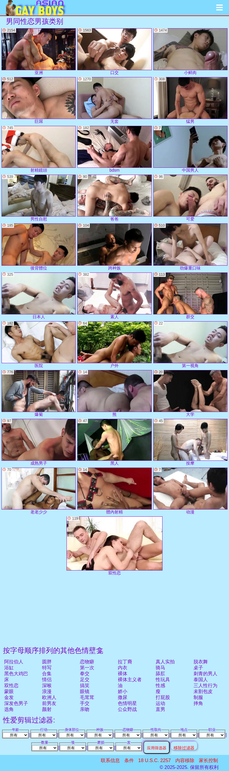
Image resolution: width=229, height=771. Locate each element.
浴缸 (9, 667)
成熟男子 (38, 442)
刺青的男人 (205, 673)
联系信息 (110, 760)
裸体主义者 (130, 679)
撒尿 (122, 697)
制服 (198, 697)
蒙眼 (9, 691)
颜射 (47, 709)
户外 (114, 344)
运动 (160, 703)
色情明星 (127, 703)
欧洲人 (49, 697)
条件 (129, 760)
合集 (47, 673)
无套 (114, 100)
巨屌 (38, 100)
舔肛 (160, 673)
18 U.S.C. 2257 (154, 760)
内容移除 (184, 760)
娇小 (122, 691)
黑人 (114, 442)
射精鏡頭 (38, 149)
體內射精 (114, 491)
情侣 (47, 679)
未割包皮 (203, 691)
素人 (114, 295)
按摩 (190, 442)
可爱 (190, 198)
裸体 (122, 673)
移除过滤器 (184, 747)
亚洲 (38, 51)
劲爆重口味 (190, 246)
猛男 (190, 100)
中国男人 (190, 149)
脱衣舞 (201, 661)
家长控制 (208, 760)
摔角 (198, 703)
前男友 (49, 703)
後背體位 (38, 246)
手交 (84, 703)
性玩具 (163, 679)
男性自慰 (38, 198)
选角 (9, 709)
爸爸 (114, 198)
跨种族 (114, 246)
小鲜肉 (190, 51)
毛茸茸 (87, 697)
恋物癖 (87, 661)
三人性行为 (205, 685)
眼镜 (84, 691)
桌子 (198, 667)
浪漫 (47, 691)
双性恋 (11, 685)
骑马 (160, 667)
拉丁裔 (125, 661)
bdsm (114, 149)
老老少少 (38, 491)
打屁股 (163, 697)
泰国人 (201, 679)
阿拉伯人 (13, 661)
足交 (84, 679)
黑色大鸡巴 (16, 673)
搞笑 (84, 685)
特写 (47, 667)
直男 (160, 709)
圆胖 (47, 661)
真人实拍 (165, 661)
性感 (160, 685)
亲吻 (84, 709)
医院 (38, 344)
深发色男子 (16, 703)
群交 (190, 295)
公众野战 (127, 709)
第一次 (87, 667)
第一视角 (190, 344)
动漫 (190, 491)
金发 (9, 697)
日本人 (38, 295)
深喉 (47, 685)
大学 (190, 393)
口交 (114, 51)
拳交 (84, 673)
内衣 (122, 667)
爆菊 (38, 393)
